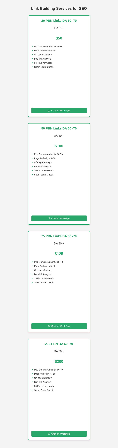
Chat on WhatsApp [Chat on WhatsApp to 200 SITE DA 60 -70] (59, 434)
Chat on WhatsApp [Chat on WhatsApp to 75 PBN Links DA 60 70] (59, 326)
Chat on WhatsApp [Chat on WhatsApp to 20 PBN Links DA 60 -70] (59, 110)
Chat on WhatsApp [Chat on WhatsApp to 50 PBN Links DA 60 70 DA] (59, 218)
